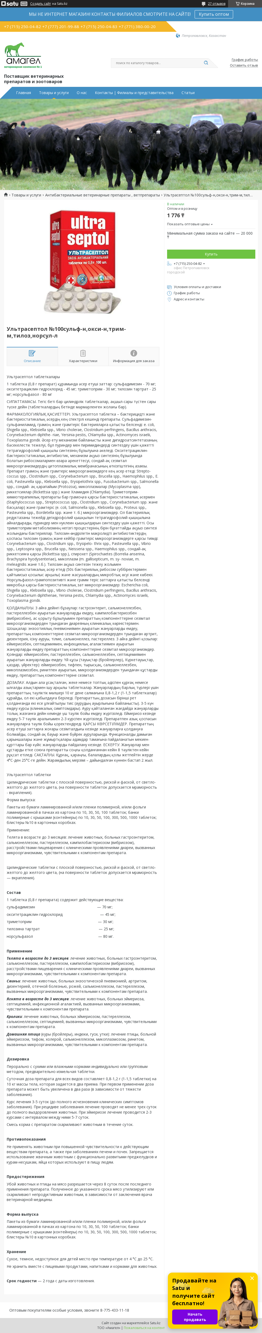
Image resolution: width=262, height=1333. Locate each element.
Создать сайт (40, 4)
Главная (23, 93)
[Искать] (206, 63)
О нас (82, 93)
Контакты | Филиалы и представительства (134, 93)
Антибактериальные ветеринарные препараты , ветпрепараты (102, 195)
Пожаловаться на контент (144, 1328)
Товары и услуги (54, 93)
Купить (211, 254)
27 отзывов (216, 3)
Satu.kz (155, 1323)
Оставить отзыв (244, 65)
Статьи (188, 93)
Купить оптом (214, 14)
